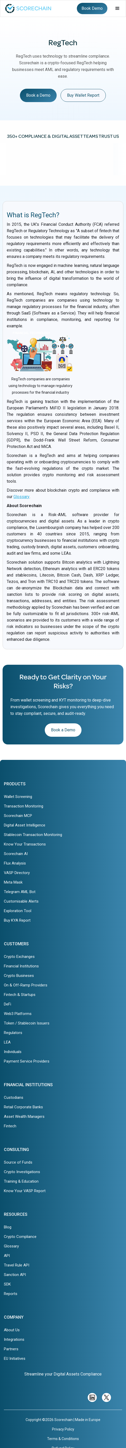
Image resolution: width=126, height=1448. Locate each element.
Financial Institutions (21, 966)
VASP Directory (17, 872)
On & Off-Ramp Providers (25, 985)
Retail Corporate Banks (23, 1107)
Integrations (14, 1339)
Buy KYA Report (17, 920)
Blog (7, 1227)
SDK (7, 1284)
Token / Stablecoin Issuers (26, 1023)
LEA (7, 1042)
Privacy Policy (63, 1429)
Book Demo (92, 8)
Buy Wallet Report (83, 95)
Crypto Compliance (20, 1236)
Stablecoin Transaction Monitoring (33, 834)
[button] (117, 8)
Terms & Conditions (63, 1439)
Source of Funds (18, 1162)
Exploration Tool (17, 911)
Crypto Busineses (19, 975)
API (7, 1255)
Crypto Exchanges (19, 956)
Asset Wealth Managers (24, 1116)
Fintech (10, 1126)
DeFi (7, 1004)
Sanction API (15, 1274)
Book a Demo (38, 95)
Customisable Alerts (21, 901)
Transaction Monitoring (23, 806)
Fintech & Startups (19, 994)
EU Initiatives (14, 1358)
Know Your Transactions (25, 844)
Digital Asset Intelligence (24, 825)
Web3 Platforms (18, 1013)
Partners (11, 1349)
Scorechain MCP (18, 815)
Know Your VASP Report (25, 1191)
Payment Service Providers (26, 1061)
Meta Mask (13, 882)
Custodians (13, 1097)
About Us (12, 1330)
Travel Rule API (16, 1265)
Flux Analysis (15, 863)
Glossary (21, 496)
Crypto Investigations (22, 1172)
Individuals (12, 1051)
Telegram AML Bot (19, 891)
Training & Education (21, 1181)
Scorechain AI (16, 853)
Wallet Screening (18, 796)
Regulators (13, 1032)
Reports (10, 1293)
